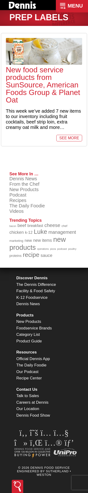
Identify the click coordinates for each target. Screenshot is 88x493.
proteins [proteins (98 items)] (15, 256)
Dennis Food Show (33, 415)
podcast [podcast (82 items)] (62, 248)
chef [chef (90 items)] (64, 226)
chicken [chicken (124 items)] (16, 232)
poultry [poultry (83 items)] (72, 248)
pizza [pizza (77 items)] (53, 248)
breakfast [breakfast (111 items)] (35, 225)
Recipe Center (29, 378)
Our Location (27, 409)
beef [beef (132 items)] (22, 225)
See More (69, 138)
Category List (28, 334)
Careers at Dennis (32, 402)
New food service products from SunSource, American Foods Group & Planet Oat (43, 85)
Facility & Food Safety (35, 291)
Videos (16, 211)
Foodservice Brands (34, 328)
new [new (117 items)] (28, 240)
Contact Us (27, 389)
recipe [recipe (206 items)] (31, 254)
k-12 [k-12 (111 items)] (29, 232)
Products (25, 315)
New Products (24, 189)
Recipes (17, 200)
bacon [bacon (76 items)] (12, 226)
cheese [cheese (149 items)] (52, 225)
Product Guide (29, 341)
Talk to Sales (27, 396)
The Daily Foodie (27, 205)
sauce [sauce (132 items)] (46, 255)
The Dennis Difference (36, 284)
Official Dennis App (33, 359)
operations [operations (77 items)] (43, 248)
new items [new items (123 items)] (42, 240)
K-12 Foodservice (32, 297)
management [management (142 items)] (62, 232)
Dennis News (23, 178)
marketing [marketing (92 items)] (16, 240)
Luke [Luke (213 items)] (40, 231)
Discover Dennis (32, 278)
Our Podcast (27, 372)
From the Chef (24, 184)
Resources (26, 352)
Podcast (17, 194)
